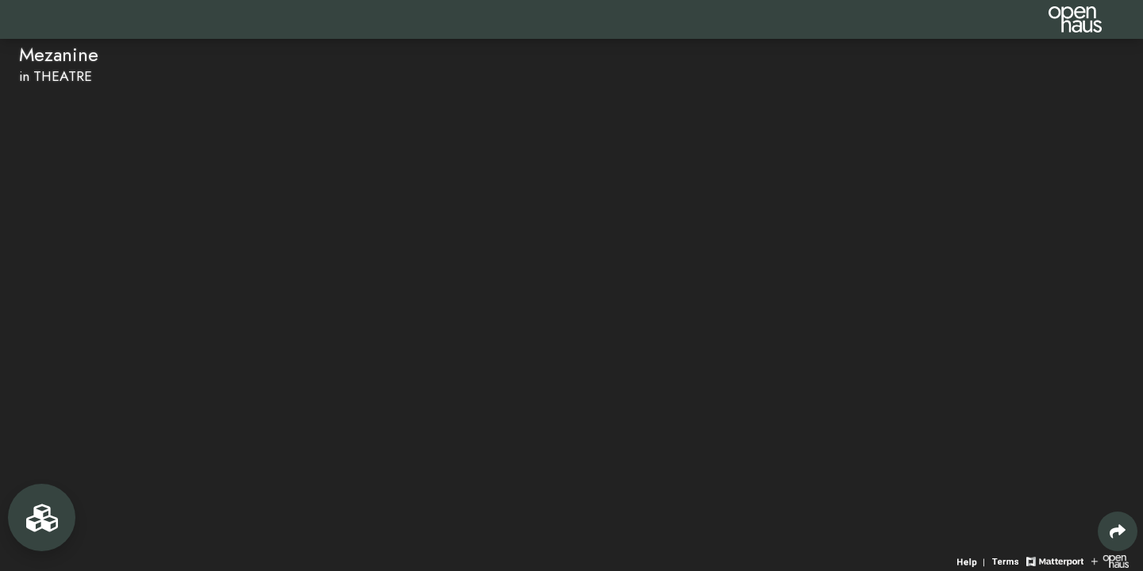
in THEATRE (55, 76)
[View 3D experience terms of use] (1007, 560)
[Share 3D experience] (1117, 531)
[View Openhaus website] (1110, 560)
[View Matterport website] (1054, 560)
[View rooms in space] (41, 517)
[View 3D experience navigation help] (972, 560)
